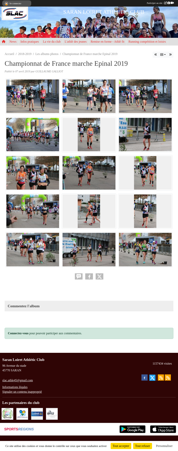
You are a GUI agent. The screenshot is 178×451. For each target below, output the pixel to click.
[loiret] (37, 413)
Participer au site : (160, 3)
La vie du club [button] (52, 41)
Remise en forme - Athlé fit (108, 41)
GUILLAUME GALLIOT (49, 71)
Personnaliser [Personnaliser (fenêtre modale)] (164, 446)
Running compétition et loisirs (147, 41)
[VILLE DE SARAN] (7, 413)
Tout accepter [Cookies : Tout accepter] (121, 446)
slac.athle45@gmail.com (17, 380)
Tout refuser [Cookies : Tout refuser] (142, 446)
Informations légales (15, 387)
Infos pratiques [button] (29, 41)
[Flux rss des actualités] (161, 377)
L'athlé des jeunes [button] (76, 41)
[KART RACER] (52, 413)
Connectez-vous (18, 333)
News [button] (12, 41)
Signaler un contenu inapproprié (22, 391)
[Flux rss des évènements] (168, 377)
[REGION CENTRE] (22, 413)
